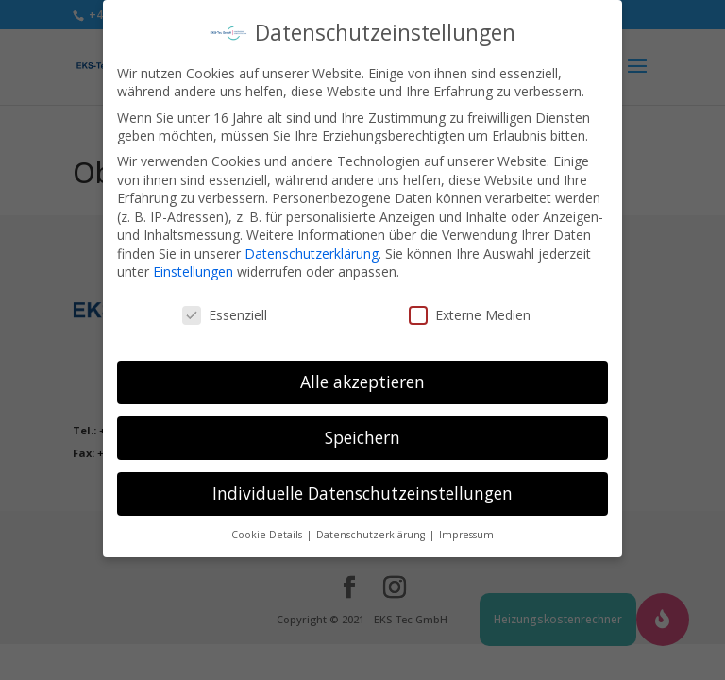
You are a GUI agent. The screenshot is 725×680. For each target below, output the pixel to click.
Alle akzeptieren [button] (362, 370)
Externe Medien (470, 304)
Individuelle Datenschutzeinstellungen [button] (362, 481)
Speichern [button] (362, 426)
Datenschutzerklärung (311, 242)
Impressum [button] (466, 523)
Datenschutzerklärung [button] (372, 523)
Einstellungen (193, 261)
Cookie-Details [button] (268, 523)
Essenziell (224, 304)
